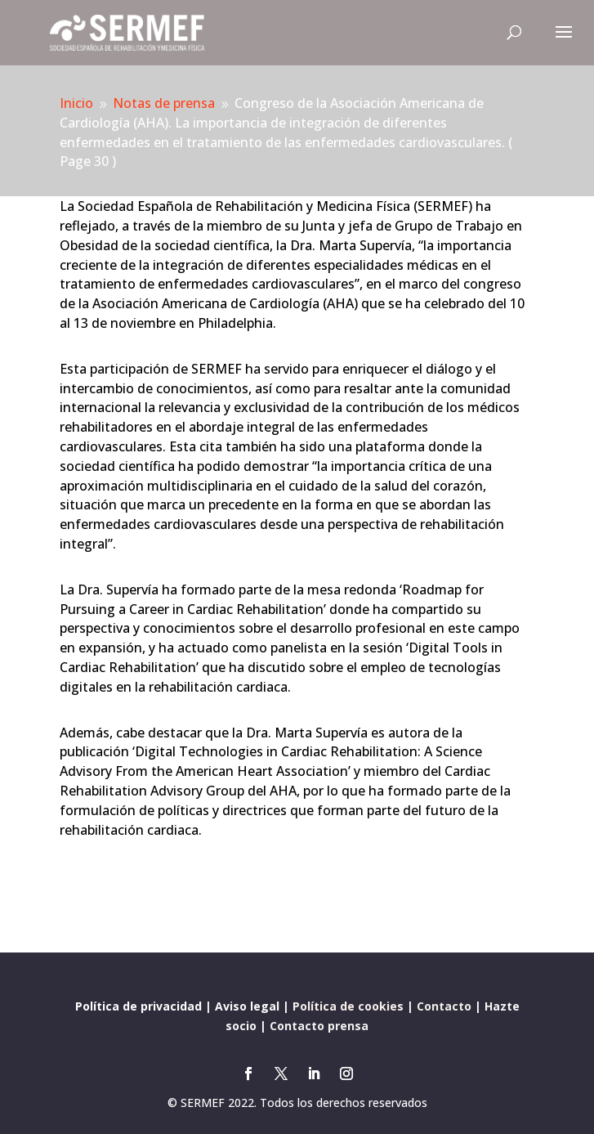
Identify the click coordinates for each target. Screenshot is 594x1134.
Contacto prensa (319, 1025)
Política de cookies (348, 1006)
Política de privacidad (138, 1006)
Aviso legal (247, 1006)
